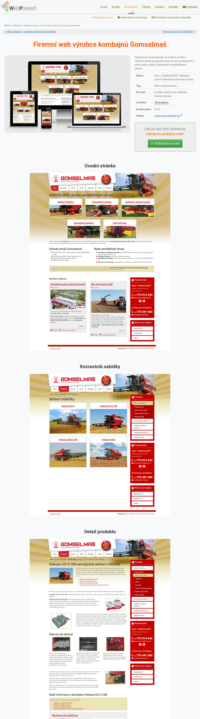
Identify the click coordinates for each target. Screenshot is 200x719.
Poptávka (190, 7)
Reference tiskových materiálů (171, 17)
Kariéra (159, 7)
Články (146, 7)
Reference (131, 7)
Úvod (104, 7)
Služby (116, 7)
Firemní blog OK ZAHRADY (177, 31)
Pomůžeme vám (165, 143)
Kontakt (173, 7)
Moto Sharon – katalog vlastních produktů (31, 31)
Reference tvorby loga (132, 17)
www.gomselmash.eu (167, 115)
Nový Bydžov (161, 102)
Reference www (102, 17)
